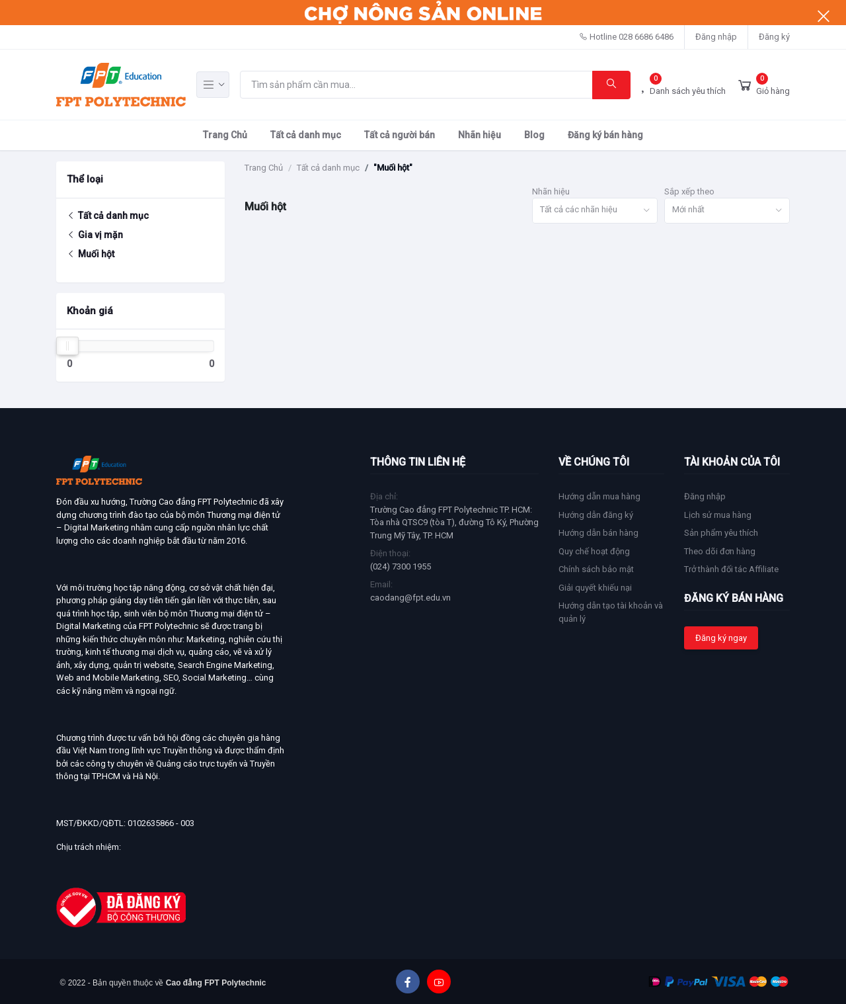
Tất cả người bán (399, 135)
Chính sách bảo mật (596, 569)
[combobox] (595, 211)
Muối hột (90, 254)
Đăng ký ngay (721, 638)
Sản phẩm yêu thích (721, 533)
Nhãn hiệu (479, 135)
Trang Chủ (225, 135)
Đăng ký (774, 37)
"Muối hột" (392, 168)
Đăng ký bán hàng (605, 135)
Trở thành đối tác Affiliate (731, 569)
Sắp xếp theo (689, 191)
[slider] (67, 346)
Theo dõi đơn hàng (719, 551)
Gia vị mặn (95, 235)
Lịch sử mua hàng (717, 515)
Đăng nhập (716, 37)
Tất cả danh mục (305, 135)
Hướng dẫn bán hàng (598, 533)
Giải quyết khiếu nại (595, 588)
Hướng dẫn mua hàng (599, 496)
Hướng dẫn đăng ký (595, 515)
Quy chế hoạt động (594, 551)
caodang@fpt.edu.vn (410, 598)
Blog (534, 135)
